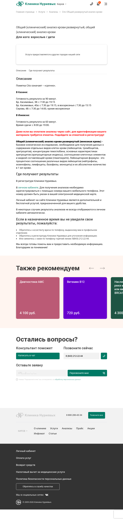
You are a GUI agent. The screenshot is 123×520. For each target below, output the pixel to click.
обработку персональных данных (68, 390)
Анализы (53, 12)
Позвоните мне (96, 425)
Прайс (79, 438)
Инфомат (39, 443)
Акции (91, 438)
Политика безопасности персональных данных (43, 489)
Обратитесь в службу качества (38, 497)
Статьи (53, 443)
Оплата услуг (23, 468)
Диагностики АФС (33, 282)
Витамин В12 (77, 282)
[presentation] (91, 268)
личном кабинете (28, 187)
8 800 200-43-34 (74, 425)
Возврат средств (25, 475)
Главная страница (25, 12)
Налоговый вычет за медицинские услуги (40, 482)
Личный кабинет (26, 461)
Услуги (41, 12)
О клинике (40, 438)
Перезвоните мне (85, 383)
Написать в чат (26, 365)
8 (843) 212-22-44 (74, 366)
